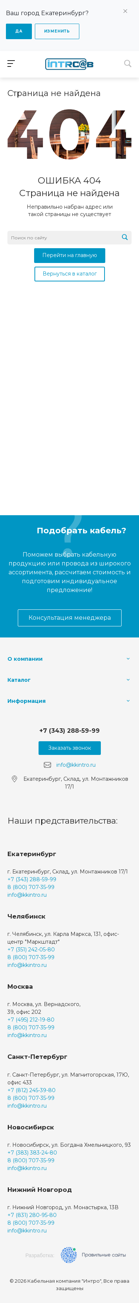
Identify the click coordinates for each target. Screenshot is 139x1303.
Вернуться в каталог (70, 273)
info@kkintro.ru (76, 765)
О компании (25, 659)
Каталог (19, 680)
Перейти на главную (69, 255)
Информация (26, 701)
